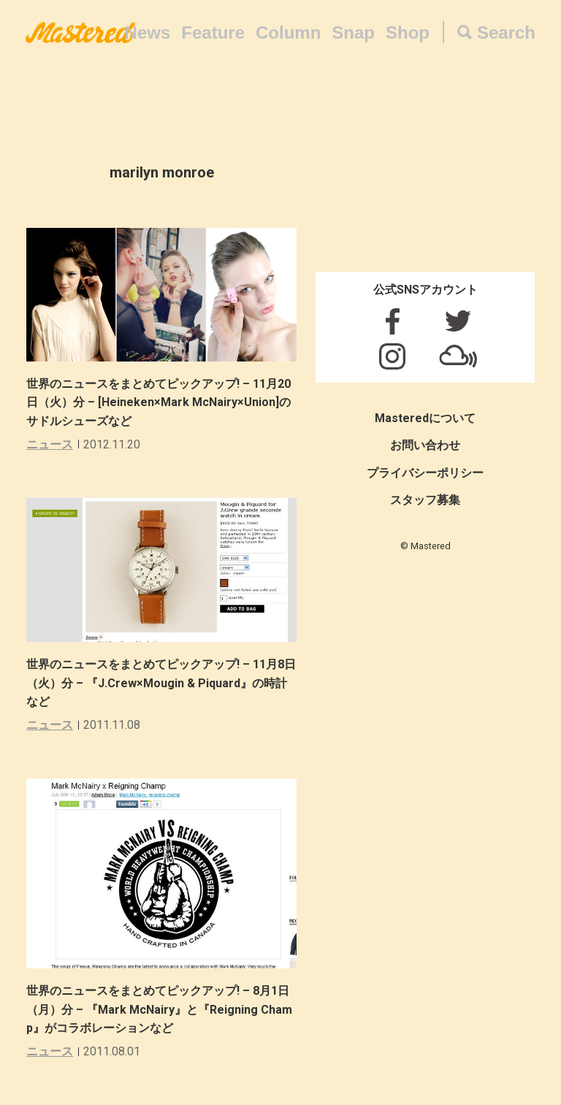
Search (506, 32)
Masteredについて (425, 418)
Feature (213, 32)
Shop (408, 32)
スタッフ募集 (425, 500)
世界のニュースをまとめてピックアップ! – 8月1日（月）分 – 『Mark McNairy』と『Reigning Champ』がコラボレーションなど (159, 1009)
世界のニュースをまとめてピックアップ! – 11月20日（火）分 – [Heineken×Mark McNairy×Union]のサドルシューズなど (158, 402)
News (148, 32)
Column (288, 32)
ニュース (49, 444)
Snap (353, 32)
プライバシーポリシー (425, 473)
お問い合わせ (425, 445)
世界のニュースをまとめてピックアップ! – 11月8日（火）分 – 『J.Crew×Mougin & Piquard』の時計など (161, 682)
